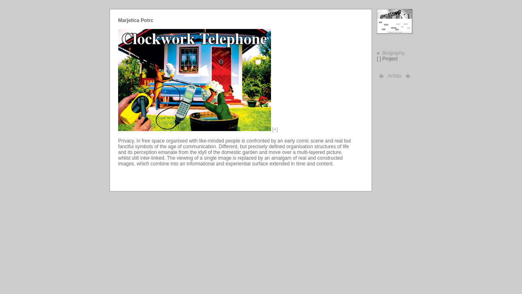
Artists (394, 76)
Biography (393, 53)
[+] (275, 129)
